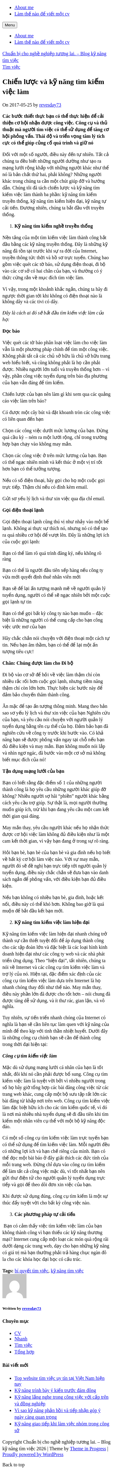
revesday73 (50, 104)
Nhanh (20, 1338)
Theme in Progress (88, 1448)
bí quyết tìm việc (32, 1270)
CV (17, 1333)
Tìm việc (11, 67)
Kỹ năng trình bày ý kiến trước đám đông (55, 1390)
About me (24, 7)
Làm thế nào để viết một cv (42, 13)
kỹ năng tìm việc (67, 1270)
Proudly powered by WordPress (32, 1454)
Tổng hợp (24, 1351)
